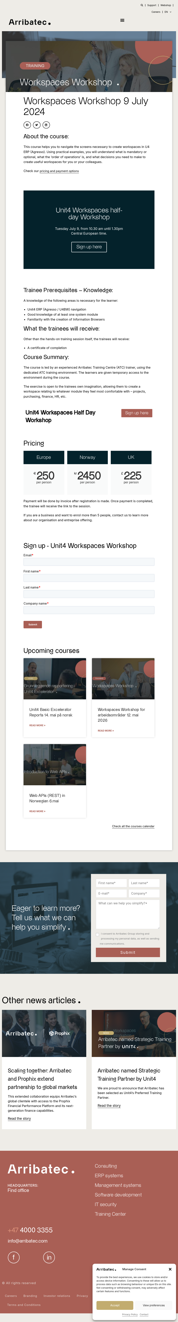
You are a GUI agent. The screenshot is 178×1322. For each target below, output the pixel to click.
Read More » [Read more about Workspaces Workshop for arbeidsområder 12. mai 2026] (106, 730)
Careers (156, 11)
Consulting (106, 1175)
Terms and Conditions (24, 1313)
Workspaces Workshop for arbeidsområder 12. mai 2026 (121, 715)
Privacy (82, 1304)
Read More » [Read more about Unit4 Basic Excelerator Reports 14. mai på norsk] (37, 725)
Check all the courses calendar (131, 826)
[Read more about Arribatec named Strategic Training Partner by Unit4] (108, 1106)
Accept (115, 1305)
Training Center (110, 1223)
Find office (18, 1199)
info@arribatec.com (27, 1249)
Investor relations (57, 1304)
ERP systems (109, 1184)
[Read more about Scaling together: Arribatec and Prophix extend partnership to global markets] (18, 1127)
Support (151, 5)
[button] (170, 1269)
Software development (118, 1203)
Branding (30, 1304)
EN (168, 12)
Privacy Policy (130, 1314)
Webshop (166, 5)
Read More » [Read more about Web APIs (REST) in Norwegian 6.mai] (37, 811)
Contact (144, 1314)
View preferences (154, 1305)
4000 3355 (35, 1239)
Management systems (118, 1194)
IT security (106, 1213)
